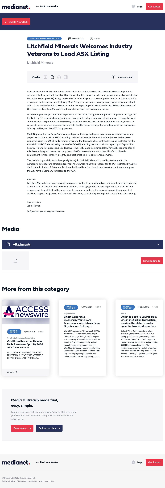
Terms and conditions (27, 481)
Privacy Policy (8, 481)
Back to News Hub (16, 21)
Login (137, 6)
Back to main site (47, 6)
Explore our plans (49, 428)
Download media (151, 260)
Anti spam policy (46, 481)
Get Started (154, 6)
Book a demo (22, 428)
